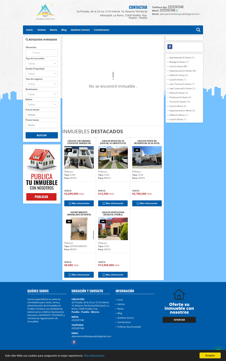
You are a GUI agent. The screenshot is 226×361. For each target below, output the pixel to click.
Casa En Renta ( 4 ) (178, 106)
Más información (94, 356)
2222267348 (175, 6)
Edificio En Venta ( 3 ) (179, 75)
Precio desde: (33, 109)
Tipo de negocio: (34, 78)
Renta (53, 29)
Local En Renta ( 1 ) (178, 119)
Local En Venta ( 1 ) (178, 79)
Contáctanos (101, 29)
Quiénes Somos (80, 29)
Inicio (29, 29)
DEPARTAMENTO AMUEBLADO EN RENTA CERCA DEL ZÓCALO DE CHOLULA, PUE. (79, 213)
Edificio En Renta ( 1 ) (179, 114)
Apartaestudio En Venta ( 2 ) (182, 57)
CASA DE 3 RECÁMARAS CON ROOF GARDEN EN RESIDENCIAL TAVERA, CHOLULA (79, 142)
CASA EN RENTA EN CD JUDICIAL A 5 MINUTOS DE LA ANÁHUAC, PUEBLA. (113, 142)
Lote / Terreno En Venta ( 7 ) (182, 84)
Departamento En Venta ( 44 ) (183, 70)
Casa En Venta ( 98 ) (178, 66)
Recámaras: (32, 89)
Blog (64, 29)
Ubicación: (31, 47)
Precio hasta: (32, 119)
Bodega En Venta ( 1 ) (179, 61)
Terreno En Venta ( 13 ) (180, 101)
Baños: (29, 99)
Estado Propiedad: (35, 68)
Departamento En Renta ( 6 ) (182, 110)
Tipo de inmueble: (35, 58)
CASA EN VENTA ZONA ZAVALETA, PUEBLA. (113, 213)
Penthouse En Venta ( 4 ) (180, 97)
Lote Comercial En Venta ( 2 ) (182, 88)
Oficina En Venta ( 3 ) (179, 92)
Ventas (41, 29)
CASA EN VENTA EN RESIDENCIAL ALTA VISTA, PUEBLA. (147, 142)
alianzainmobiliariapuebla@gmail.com (91, 336)
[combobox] (42, 63)
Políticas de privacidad (129, 326)
